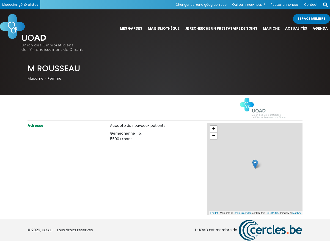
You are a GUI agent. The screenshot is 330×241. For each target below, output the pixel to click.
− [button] (213, 136)
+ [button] (213, 129)
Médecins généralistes (20, 4)
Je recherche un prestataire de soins (221, 28)
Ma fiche (271, 28)
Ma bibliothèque (163, 28)
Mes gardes (131, 28)
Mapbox (296, 213)
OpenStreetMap (243, 213)
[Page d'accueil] (41, 32)
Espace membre (311, 18)
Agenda (320, 28)
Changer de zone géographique (201, 4)
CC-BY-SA (273, 213)
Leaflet (214, 213)
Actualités (296, 28)
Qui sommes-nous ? (248, 4)
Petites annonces (285, 4)
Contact (311, 4)
